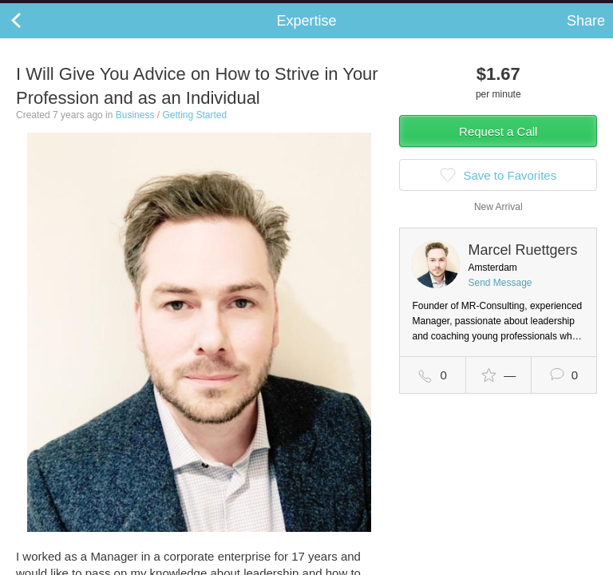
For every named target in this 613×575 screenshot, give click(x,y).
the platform (85, 9)
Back (32, 36)
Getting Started (194, 131)
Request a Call (498, 147)
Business (135, 131)
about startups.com (550, 10)
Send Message (500, 298)
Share (586, 37)
